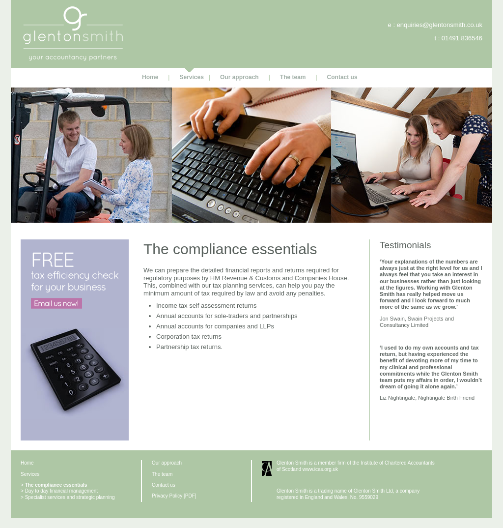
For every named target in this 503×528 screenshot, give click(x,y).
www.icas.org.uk (320, 469)
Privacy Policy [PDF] (174, 496)
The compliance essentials (56, 485)
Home (150, 77)
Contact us (342, 77)
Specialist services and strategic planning (70, 497)
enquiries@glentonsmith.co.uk (439, 25)
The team (293, 77)
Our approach (239, 77)
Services (191, 77)
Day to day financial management (61, 491)
